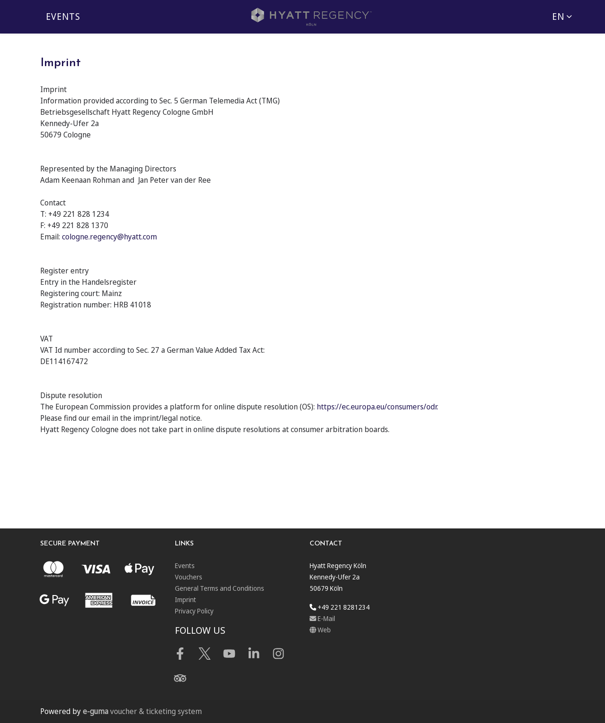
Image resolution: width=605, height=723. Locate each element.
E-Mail (322, 618)
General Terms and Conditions (219, 588)
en (558, 16)
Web (320, 629)
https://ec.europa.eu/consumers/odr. (377, 406)
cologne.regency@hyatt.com (109, 236)
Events (63, 16)
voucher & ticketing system (142, 711)
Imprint (185, 599)
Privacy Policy (194, 610)
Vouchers (188, 576)
